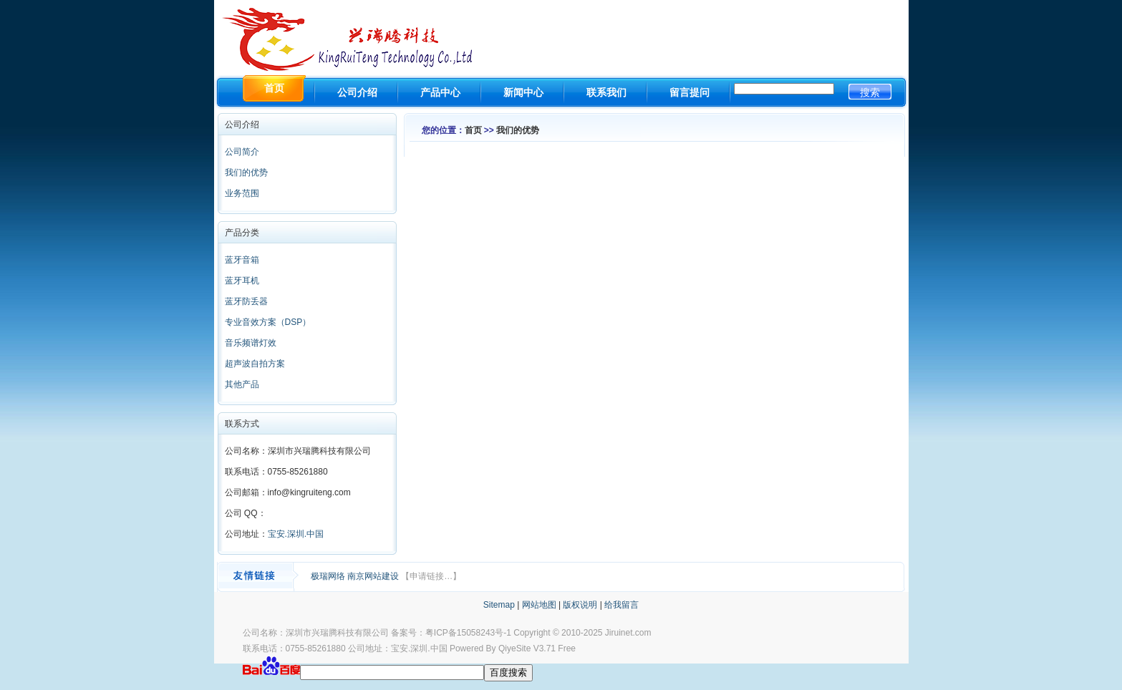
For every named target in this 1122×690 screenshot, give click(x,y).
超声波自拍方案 (255, 364)
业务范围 (242, 193)
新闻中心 (523, 92)
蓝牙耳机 (242, 281)
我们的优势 (246, 172)
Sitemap (499, 605)
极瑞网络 (329, 576)
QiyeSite (514, 648)
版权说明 (580, 605)
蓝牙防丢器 (246, 301)
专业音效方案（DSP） (268, 322)
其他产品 (242, 384)
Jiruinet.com (628, 633)
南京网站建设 (374, 576)
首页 (473, 130)
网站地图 (539, 605)
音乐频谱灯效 (250, 343)
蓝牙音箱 (242, 260)
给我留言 (621, 605)
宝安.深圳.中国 (296, 534)
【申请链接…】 (431, 576)
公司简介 (242, 152)
